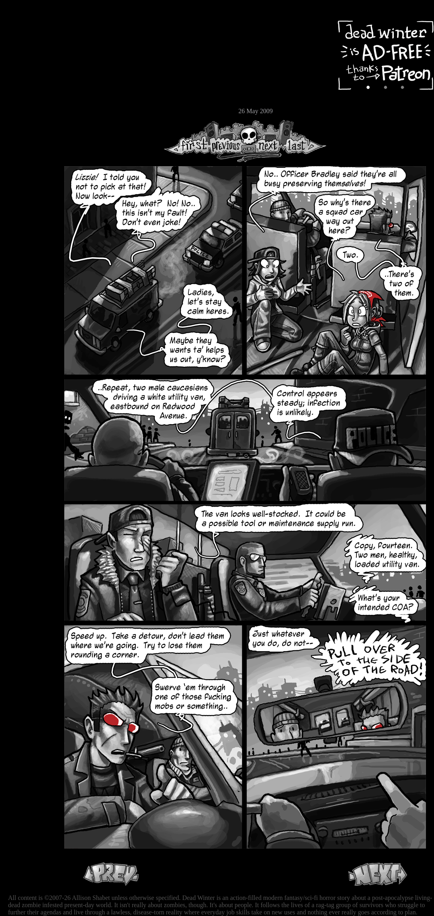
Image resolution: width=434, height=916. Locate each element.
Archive (30, 58)
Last (304, 141)
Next (266, 141)
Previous (229, 141)
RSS (30, 125)
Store (30, 97)
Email (30, 110)
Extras (30, 85)
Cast (30, 71)
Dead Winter (60, 25)
